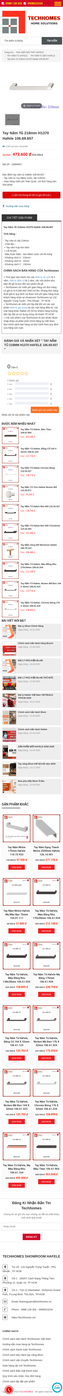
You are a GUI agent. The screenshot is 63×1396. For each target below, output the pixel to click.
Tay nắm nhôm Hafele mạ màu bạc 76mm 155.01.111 (16, 914)
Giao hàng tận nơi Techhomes (19, 1365)
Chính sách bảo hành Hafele (32, 729)
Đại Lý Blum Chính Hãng (30, 626)
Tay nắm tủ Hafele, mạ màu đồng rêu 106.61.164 (16, 1169)
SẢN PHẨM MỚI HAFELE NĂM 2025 (36, 746)
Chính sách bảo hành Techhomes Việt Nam (27, 1338)
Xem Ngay (17, 867)
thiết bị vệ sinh (43, 277)
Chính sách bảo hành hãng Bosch (35, 643)
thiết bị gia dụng (18, 307)
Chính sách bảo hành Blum (32, 712)
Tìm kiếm (52, 40)
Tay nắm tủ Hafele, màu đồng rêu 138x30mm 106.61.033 (16, 978)
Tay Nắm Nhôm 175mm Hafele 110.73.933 (17, 851)
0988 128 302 (12, 3)
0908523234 (33, 3)
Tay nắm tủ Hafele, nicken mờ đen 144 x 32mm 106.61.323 (16, 1105)
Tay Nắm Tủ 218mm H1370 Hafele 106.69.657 (28, 59)
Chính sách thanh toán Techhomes (22, 1349)
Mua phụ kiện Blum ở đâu (31, 781)
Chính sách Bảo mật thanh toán (20, 1370)
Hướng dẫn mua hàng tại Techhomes (23, 1344)
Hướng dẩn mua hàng (16, 206)
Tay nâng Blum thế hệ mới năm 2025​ (36, 764)
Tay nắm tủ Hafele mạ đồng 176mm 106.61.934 (46, 978)
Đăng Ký (31, 1237)
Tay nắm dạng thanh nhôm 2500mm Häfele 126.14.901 (46, 851)
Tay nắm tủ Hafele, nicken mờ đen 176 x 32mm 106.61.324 (46, 1042)
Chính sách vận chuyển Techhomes (22, 1360)
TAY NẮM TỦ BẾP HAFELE (42, 56)
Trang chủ (8, 52)
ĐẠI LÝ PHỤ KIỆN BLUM (30, 660)
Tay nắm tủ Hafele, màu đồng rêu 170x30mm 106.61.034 (46, 914)
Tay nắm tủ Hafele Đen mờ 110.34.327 (40, 506)
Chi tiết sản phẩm (19, 217)
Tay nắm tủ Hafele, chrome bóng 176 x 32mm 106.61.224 (46, 1105)
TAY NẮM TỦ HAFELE (17, 56)
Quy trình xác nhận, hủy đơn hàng (22, 1376)
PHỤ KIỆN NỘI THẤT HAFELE (30, 52)
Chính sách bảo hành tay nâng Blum (23, 1354)
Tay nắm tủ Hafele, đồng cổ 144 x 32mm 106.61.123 (16, 1042)
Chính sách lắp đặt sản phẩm (19, 1381)
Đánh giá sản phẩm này (44, 410)
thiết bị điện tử (17, 280)
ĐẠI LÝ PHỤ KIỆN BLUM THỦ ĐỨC (35, 677)
